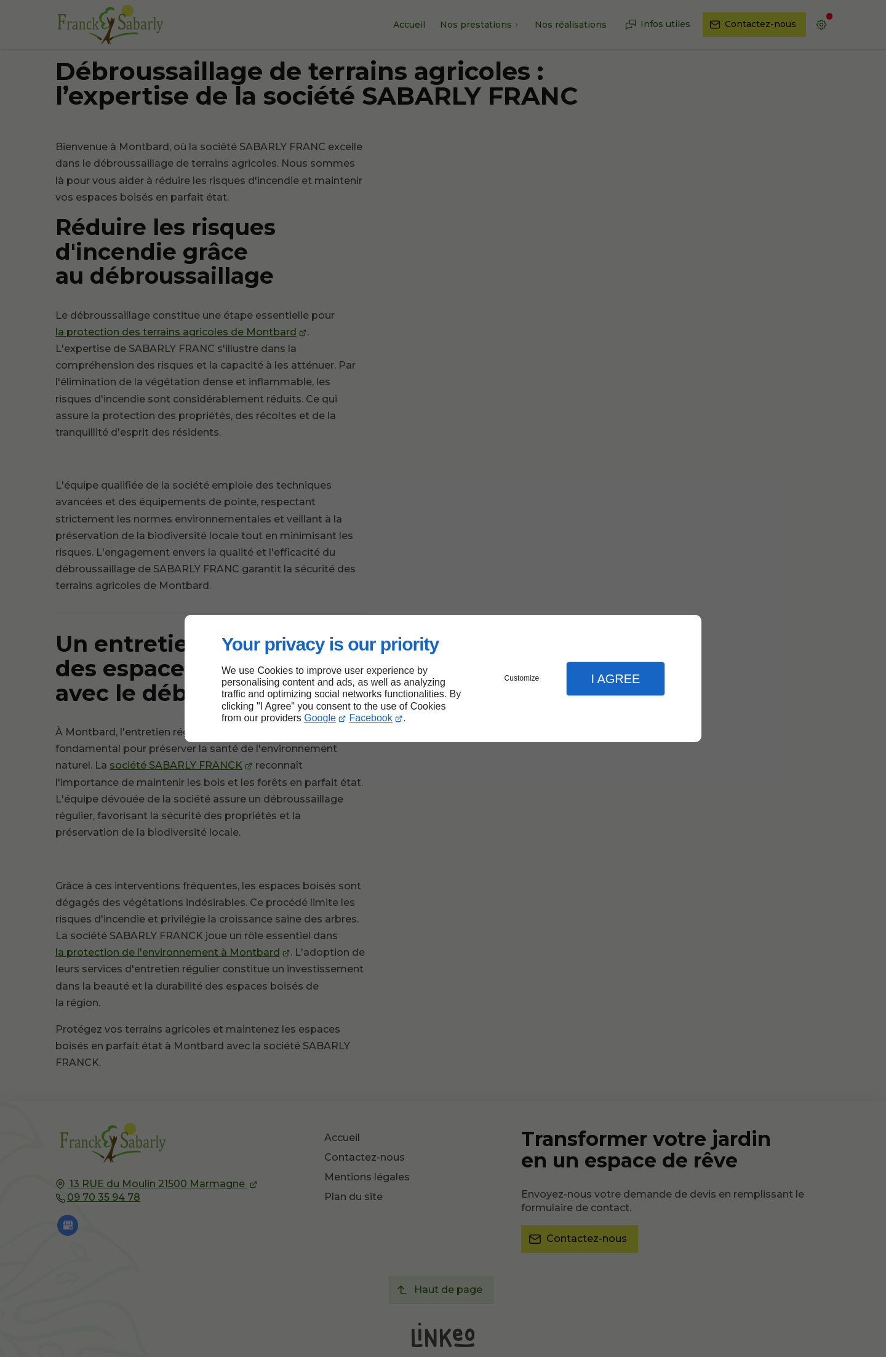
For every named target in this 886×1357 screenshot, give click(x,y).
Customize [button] (522, 678)
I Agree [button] (615, 679)
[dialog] (443, 678)
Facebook (371, 718)
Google (320, 718)
